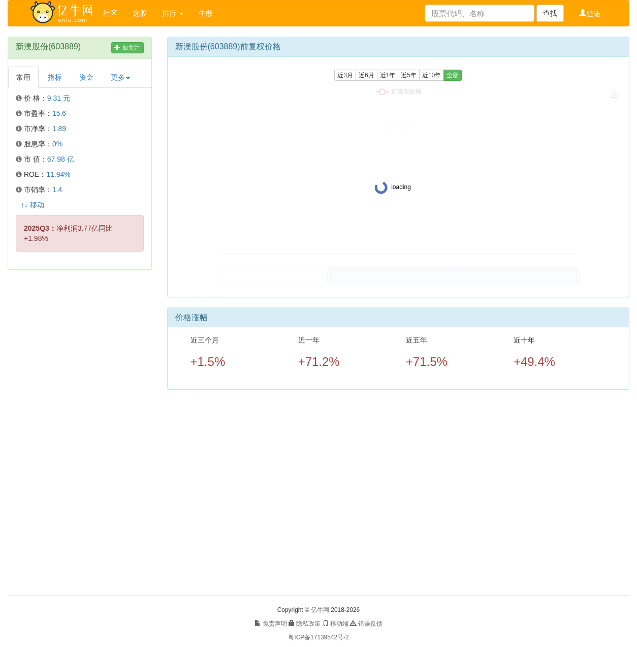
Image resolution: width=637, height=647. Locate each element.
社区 (110, 13)
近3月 (345, 75)
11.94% (58, 174)
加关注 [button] (127, 47)
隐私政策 (305, 623)
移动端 (335, 623)
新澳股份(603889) (48, 46)
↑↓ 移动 (32, 205)
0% (57, 144)
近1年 (388, 75)
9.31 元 (58, 98)
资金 (86, 77)
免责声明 (270, 623)
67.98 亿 (60, 159)
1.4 (57, 190)
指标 (55, 77)
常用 (23, 77)
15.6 (59, 113)
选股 (140, 13)
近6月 (366, 75)
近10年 (431, 75)
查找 (550, 13)
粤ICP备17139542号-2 (318, 637)
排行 (172, 13)
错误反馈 (366, 623)
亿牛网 (320, 609)
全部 (453, 75)
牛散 (206, 13)
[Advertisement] (80, 432)
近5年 (409, 75)
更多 (120, 77)
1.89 (59, 129)
